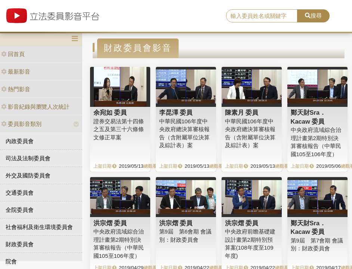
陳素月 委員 (242, 112)
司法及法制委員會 (28, 158)
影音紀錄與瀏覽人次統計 (35, 106)
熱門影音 (15, 89)
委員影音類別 (21, 124)
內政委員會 (20, 141)
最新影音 (15, 71)
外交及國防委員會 (28, 175)
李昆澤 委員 (176, 112)
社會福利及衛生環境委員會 (39, 227)
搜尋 (313, 15)
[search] (262, 16)
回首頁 (13, 54)
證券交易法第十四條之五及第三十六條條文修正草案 (118, 129)
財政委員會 (20, 244)
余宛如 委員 (110, 112)
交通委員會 (20, 192)
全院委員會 (20, 210)
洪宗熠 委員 (110, 223)
